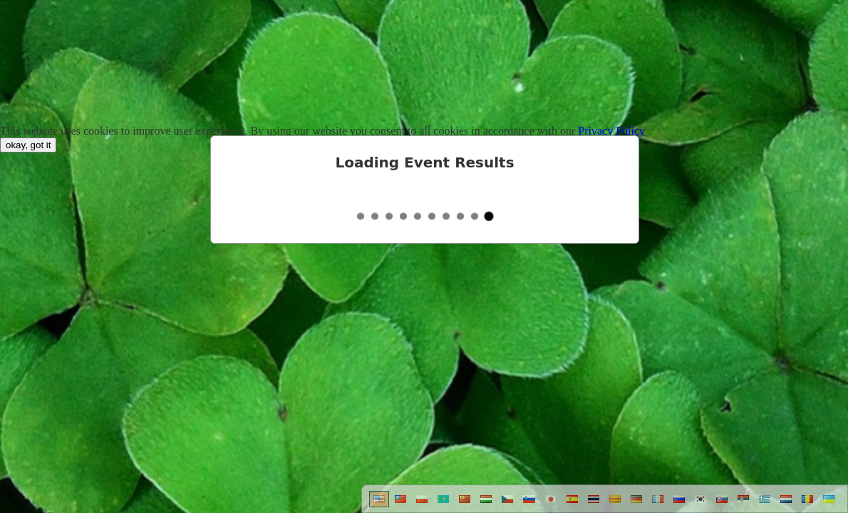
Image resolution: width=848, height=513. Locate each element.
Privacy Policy (611, 131)
